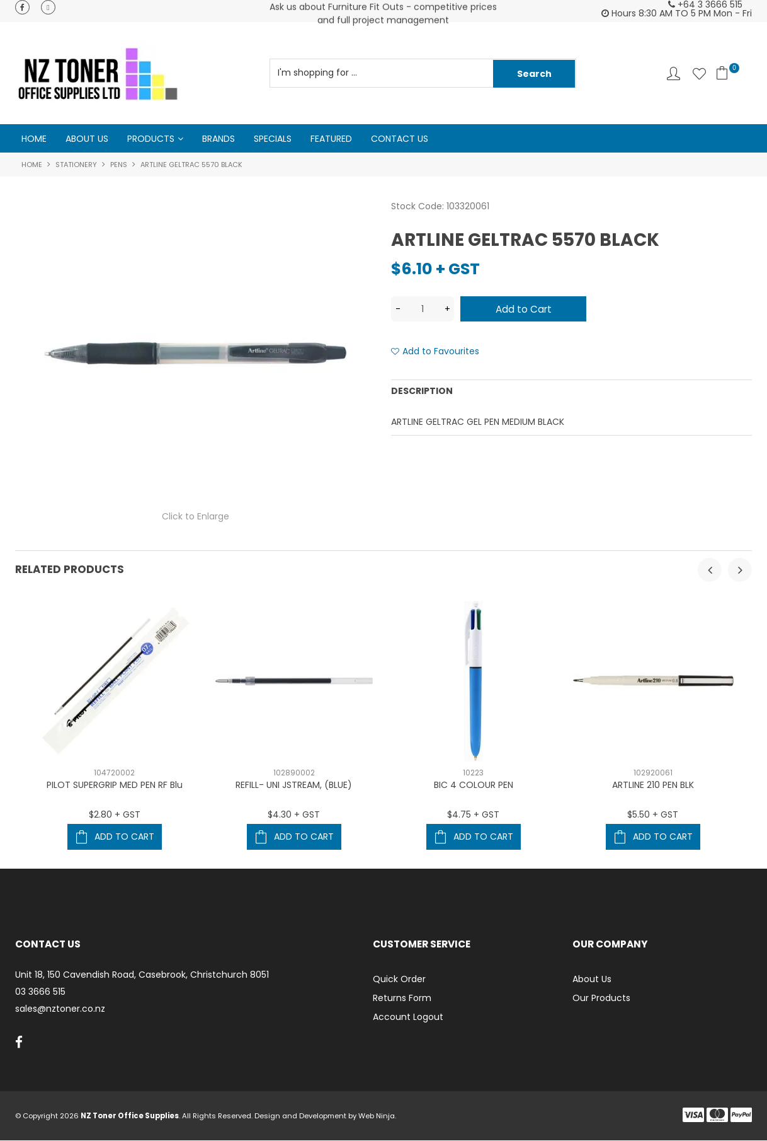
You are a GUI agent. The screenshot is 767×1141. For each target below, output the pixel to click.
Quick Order (399, 979)
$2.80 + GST (114, 815)
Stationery (76, 165)
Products (150, 138)
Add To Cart (124, 837)
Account (673, 73)
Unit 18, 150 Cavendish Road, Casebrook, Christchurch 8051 (142, 975)
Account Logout (408, 1017)
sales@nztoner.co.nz (60, 1009)
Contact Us (399, 138)
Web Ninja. (377, 1116)
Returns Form (402, 998)
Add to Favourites (440, 352)
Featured (331, 138)
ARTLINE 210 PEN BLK (653, 785)
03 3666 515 (40, 992)
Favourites (699, 73)
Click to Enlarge (195, 517)
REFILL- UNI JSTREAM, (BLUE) (294, 785)
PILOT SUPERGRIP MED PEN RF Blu (115, 785)
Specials (273, 138)
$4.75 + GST (473, 815)
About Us (86, 138)
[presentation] (710, 570)
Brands (218, 138)
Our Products (601, 998)
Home (34, 138)
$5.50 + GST (652, 815)
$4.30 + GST (294, 815)
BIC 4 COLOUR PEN (473, 785)
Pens (118, 165)
